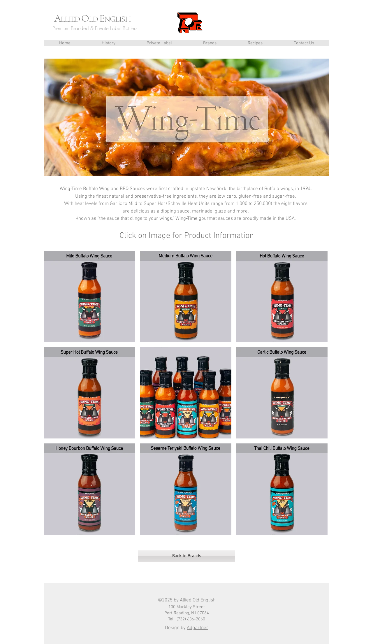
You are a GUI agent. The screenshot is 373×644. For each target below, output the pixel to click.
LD (94, 19)
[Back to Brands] (186, 556)
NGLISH (117, 19)
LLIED (71, 19)
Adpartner (197, 628)
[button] (209, 43)
